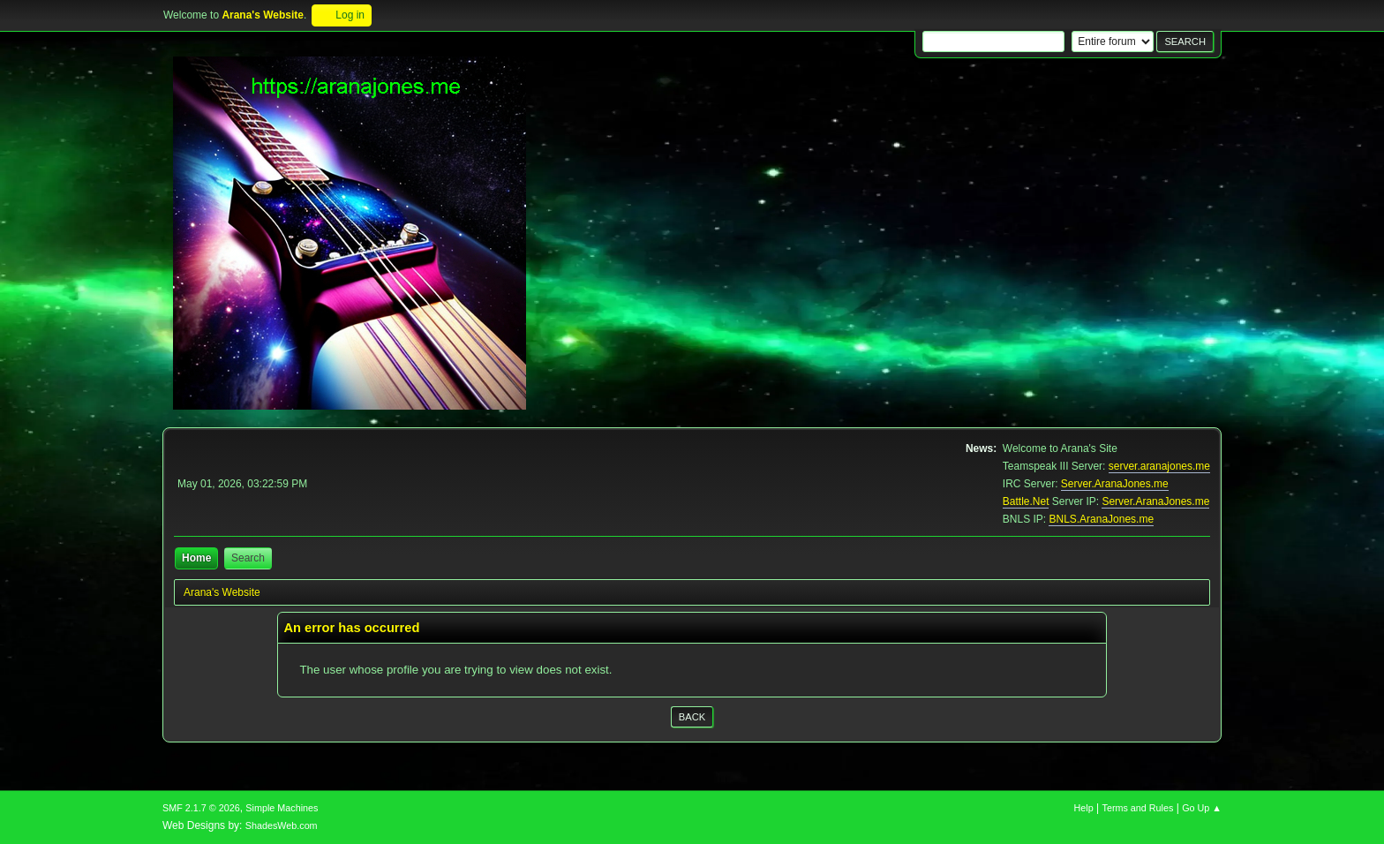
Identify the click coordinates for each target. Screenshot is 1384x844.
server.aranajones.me (1159, 466)
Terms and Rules (1138, 808)
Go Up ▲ (1202, 808)
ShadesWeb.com (281, 825)
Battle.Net (1026, 501)
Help (1084, 808)
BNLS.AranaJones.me (1101, 519)
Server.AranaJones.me (1115, 484)
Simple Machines (281, 808)
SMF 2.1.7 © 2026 (201, 808)
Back (692, 717)
